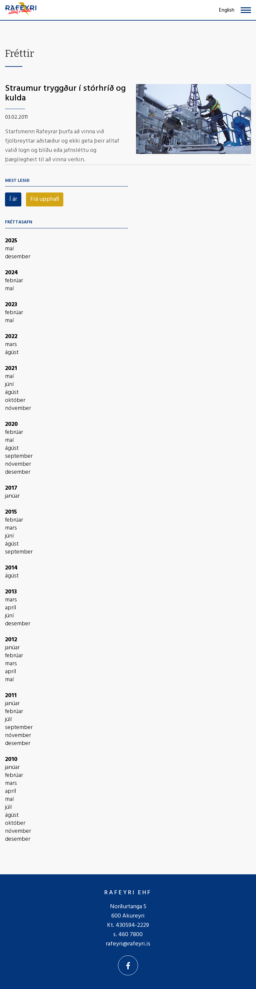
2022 (11, 336)
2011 (11, 695)
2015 (11, 512)
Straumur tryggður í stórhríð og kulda (65, 93)
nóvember (18, 409)
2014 (11, 568)
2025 (11, 241)
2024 (11, 273)
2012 (11, 640)
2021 (11, 368)
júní (9, 385)
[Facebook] (128, 965)
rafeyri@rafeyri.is (128, 944)
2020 (11, 424)
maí (9, 249)
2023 (11, 304)
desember (17, 257)
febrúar (14, 281)
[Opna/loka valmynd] (246, 10)
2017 (11, 488)
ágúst (12, 353)
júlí (8, 720)
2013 (11, 592)
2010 (11, 759)
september (19, 456)
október (15, 401)
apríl (10, 608)
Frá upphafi (44, 199)
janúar (12, 496)
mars (11, 345)
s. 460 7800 (128, 934)
